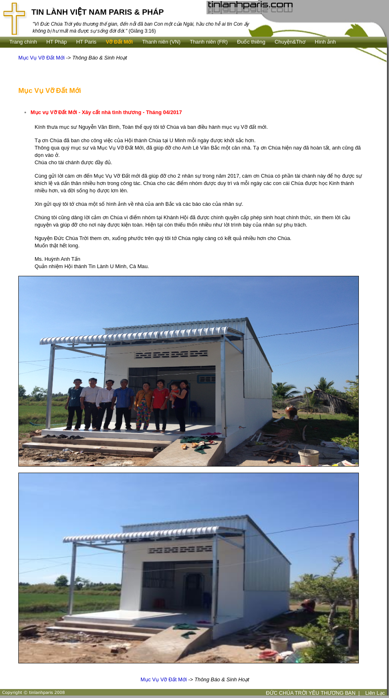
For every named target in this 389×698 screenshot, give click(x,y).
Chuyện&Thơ (290, 42)
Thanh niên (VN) (161, 42)
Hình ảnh (325, 42)
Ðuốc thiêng (251, 42)
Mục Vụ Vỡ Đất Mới (41, 58)
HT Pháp (56, 42)
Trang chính (23, 42)
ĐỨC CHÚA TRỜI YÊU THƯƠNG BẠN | (313, 693)
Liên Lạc (375, 693)
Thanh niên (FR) (209, 42)
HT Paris (86, 42)
